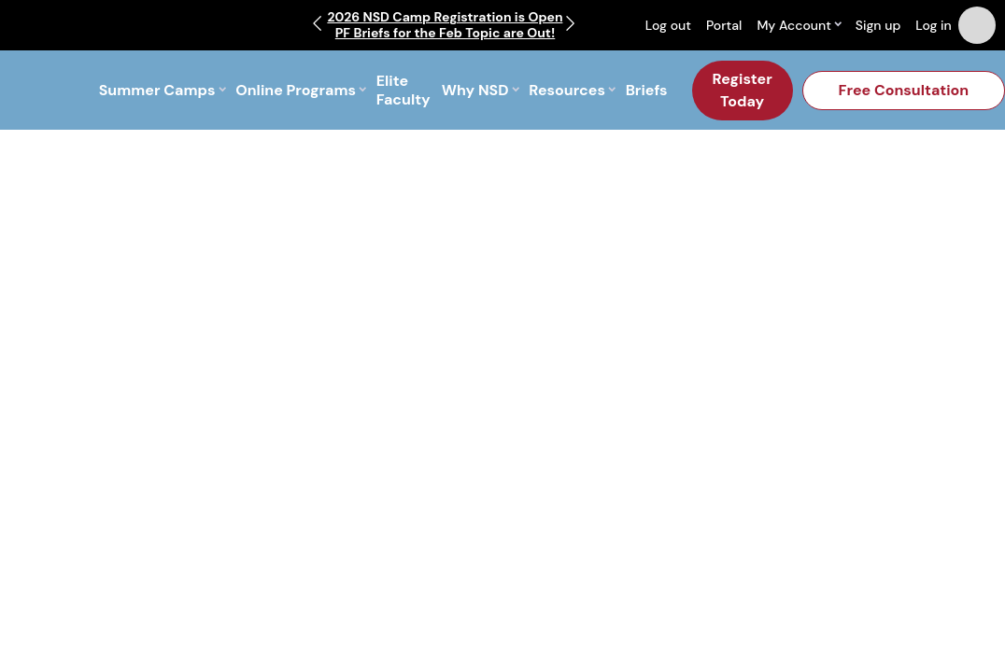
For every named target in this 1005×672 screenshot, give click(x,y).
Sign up (878, 25)
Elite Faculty (403, 90)
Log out (668, 25)
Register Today (742, 90)
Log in (933, 25)
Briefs (647, 90)
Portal (724, 25)
